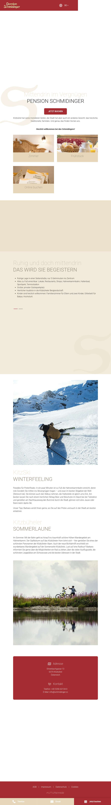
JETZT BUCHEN (55, 111)
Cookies (74, 787)
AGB (35, 787)
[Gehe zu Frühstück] (77, 148)
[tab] (16, 309)
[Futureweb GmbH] (55, 793)
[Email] (55, 801)
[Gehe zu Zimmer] (33, 148)
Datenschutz (61, 787)
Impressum (46, 787)
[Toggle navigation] (96, 5)
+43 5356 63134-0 (59, 689)
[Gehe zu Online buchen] (33, 179)
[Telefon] (18, 801)
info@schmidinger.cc (58, 692)
